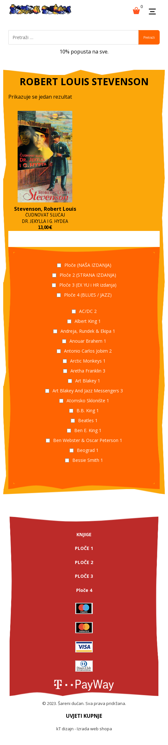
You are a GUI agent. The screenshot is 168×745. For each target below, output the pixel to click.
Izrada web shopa (94, 729)
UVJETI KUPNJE (84, 715)
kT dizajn (65, 729)
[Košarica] (136, 9)
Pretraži (149, 37)
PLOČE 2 (84, 562)
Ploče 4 (84, 590)
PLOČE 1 (84, 548)
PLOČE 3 (84, 576)
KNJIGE (84, 534)
